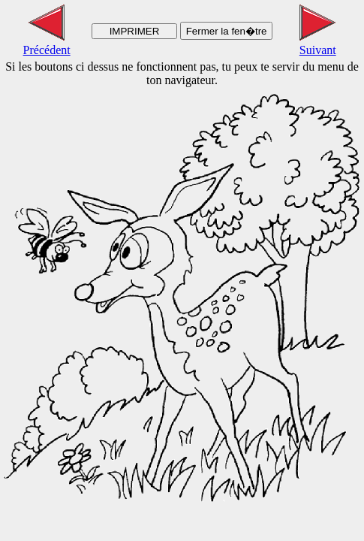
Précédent (47, 43)
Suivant (317, 43)
